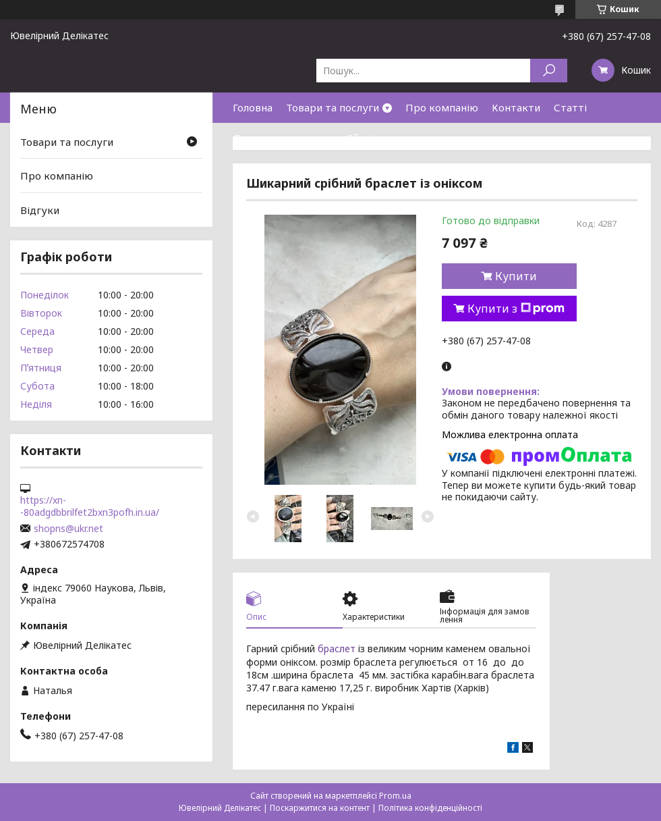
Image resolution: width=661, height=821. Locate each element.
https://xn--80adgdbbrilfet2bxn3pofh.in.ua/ (89, 506)
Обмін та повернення (399, 137)
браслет (336, 648)
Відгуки (39, 210)
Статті (570, 107)
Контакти (516, 107)
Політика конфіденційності (430, 808)
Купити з (516, 308)
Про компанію (441, 107)
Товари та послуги (332, 107)
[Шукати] (548, 70)
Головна (252, 107)
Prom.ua (395, 795)
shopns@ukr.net (68, 529)
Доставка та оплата (283, 137)
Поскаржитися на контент (320, 808)
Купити (516, 276)
